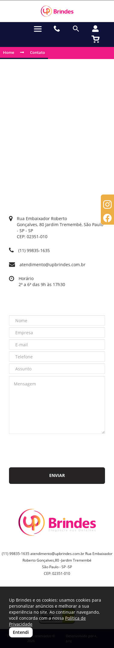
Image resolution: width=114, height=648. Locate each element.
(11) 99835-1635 (34, 250)
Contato (37, 52)
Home (8, 52)
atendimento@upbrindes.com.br (53, 264)
